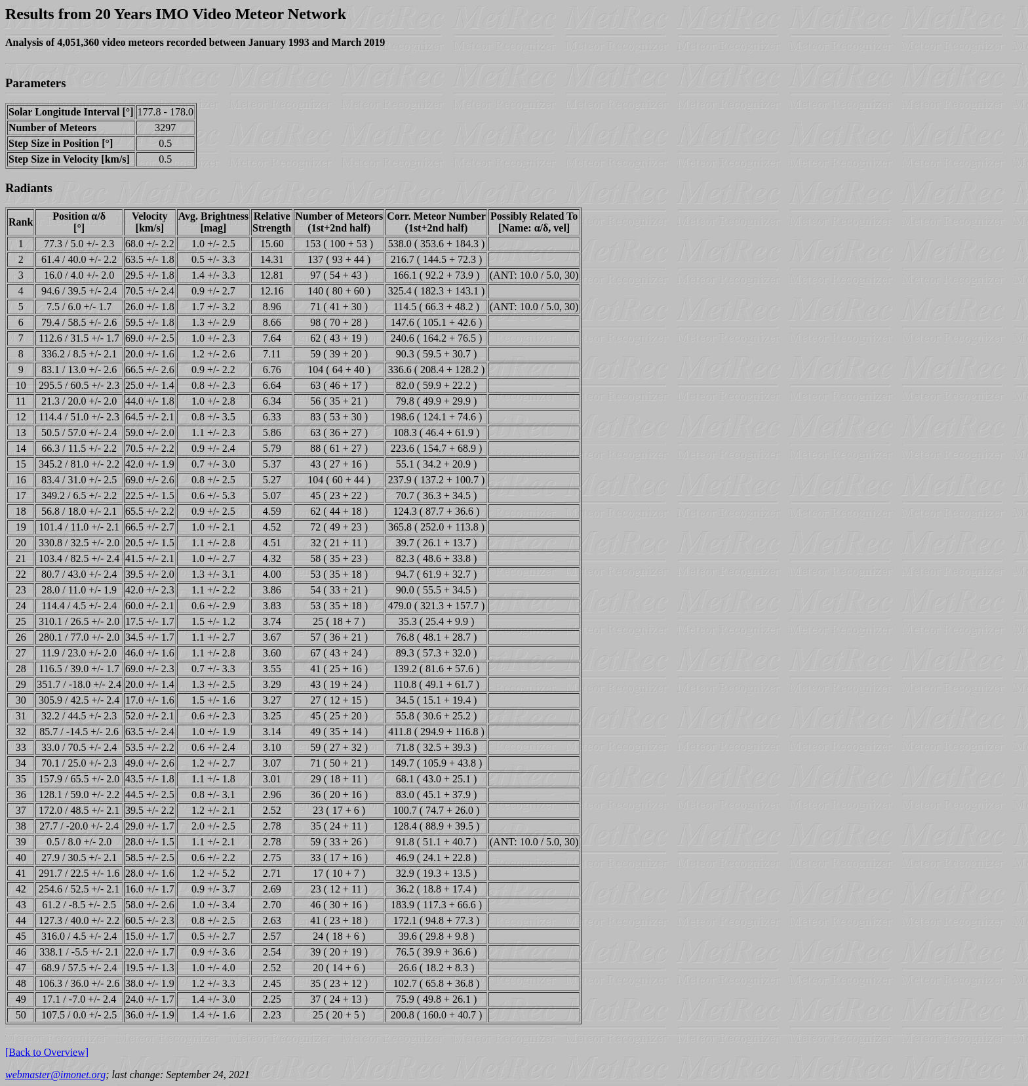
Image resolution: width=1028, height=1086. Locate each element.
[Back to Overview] (47, 1052)
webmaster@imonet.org (55, 1074)
